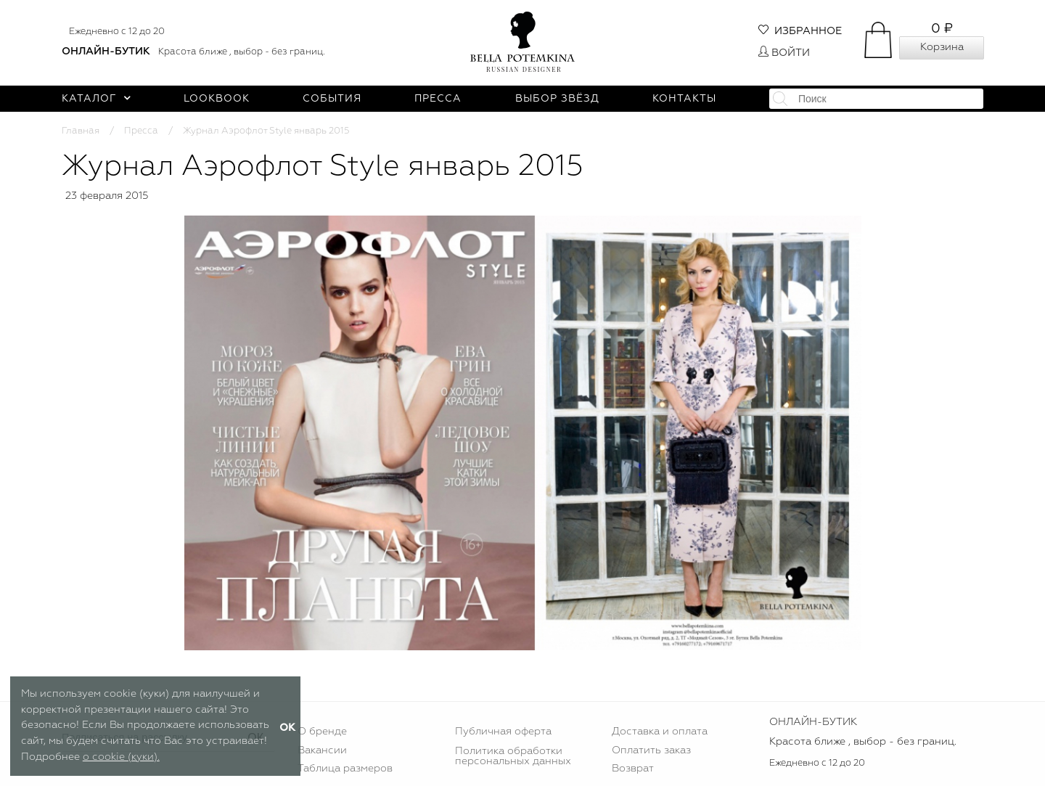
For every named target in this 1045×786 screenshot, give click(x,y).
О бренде (322, 731)
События (332, 99)
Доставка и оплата (660, 731)
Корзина (942, 47)
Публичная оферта (503, 731)
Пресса (438, 99)
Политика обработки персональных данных (513, 756)
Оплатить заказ (651, 750)
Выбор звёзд (557, 99)
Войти (784, 53)
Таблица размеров (345, 769)
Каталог (96, 99)
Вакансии (322, 750)
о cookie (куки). (121, 757)
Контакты (684, 99)
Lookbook (217, 99)
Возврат (633, 769)
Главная (80, 131)
